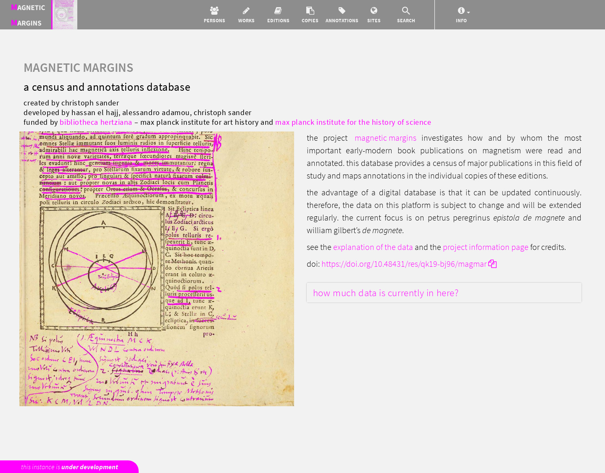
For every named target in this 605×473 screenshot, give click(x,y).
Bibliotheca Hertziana (96, 122)
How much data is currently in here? (386, 292)
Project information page (486, 247)
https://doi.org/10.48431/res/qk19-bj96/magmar (409, 263)
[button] (214, 14)
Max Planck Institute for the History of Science (353, 122)
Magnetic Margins (385, 137)
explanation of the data (373, 247)
